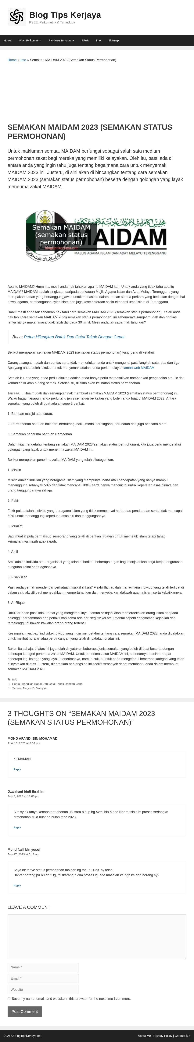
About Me (144, 1035)
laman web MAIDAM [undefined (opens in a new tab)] (138, 368)
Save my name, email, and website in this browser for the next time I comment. (71, 999)
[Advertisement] (97, 94)
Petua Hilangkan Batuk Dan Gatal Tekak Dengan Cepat (74, 336)
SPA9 (84, 40)
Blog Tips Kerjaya (65, 15)
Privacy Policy (162, 1035)
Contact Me (182, 1035)
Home (7, 40)
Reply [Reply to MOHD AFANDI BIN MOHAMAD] (17, 769)
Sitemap (113, 40)
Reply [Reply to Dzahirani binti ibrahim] (17, 827)
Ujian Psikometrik (30, 40)
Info (98, 40)
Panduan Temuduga (61, 40)
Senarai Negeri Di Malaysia (29, 688)
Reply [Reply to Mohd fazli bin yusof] (17, 885)
